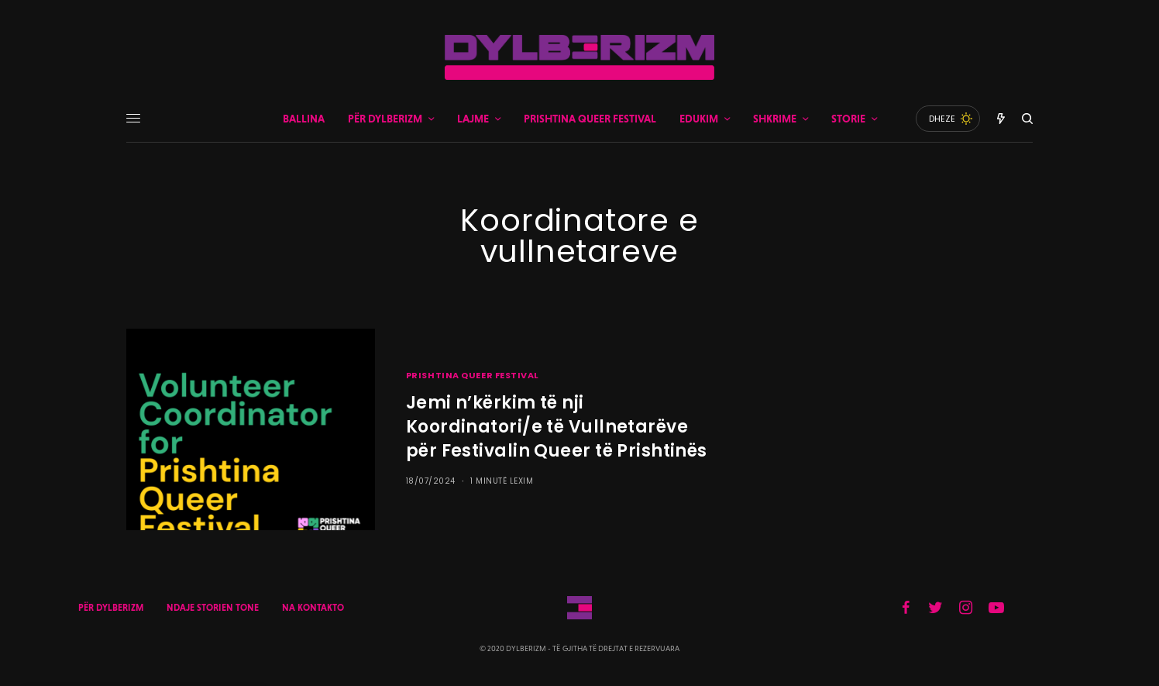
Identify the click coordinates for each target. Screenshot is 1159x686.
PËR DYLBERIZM (110, 607)
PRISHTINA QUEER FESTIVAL (472, 375)
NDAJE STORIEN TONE (213, 607)
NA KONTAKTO (313, 607)
